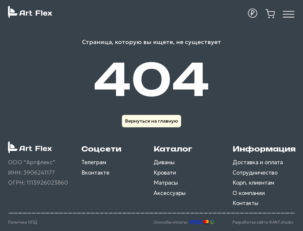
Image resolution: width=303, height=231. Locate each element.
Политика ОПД (22, 222)
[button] (252, 13)
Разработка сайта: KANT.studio (263, 222)
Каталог (173, 148)
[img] (288, 14)
